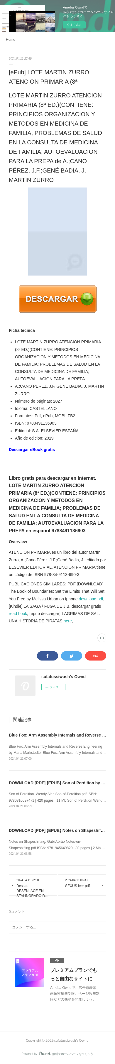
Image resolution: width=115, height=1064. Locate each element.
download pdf (91, 599)
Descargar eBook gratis (32, 449)
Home (10, 40)
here (68, 621)
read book (18, 613)
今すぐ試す (74, 24)
